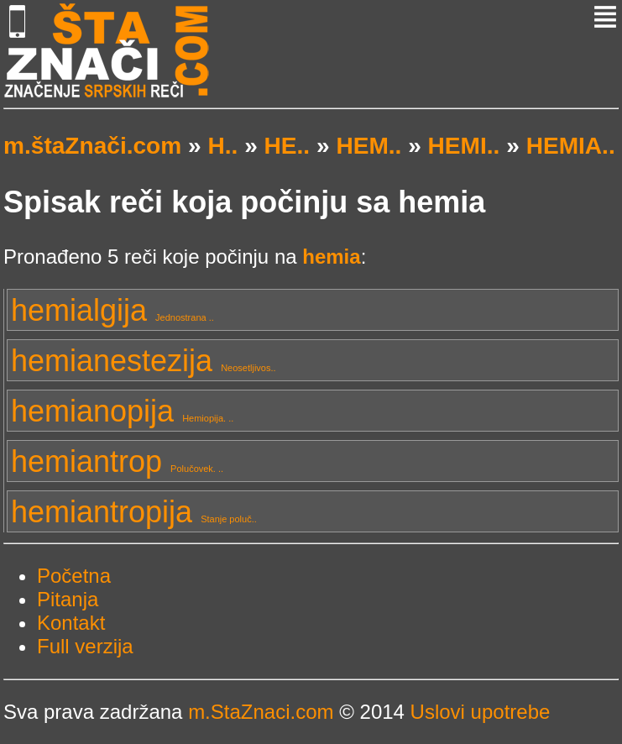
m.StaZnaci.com (260, 711)
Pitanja (67, 599)
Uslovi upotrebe (480, 711)
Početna (74, 575)
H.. (222, 146)
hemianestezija (143, 360)
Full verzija (85, 646)
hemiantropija (134, 512)
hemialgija (112, 310)
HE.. (287, 146)
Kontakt (71, 622)
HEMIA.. (570, 146)
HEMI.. (464, 146)
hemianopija (122, 411)
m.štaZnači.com (92, 146)
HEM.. (368, 146)
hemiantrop (117, 461)
